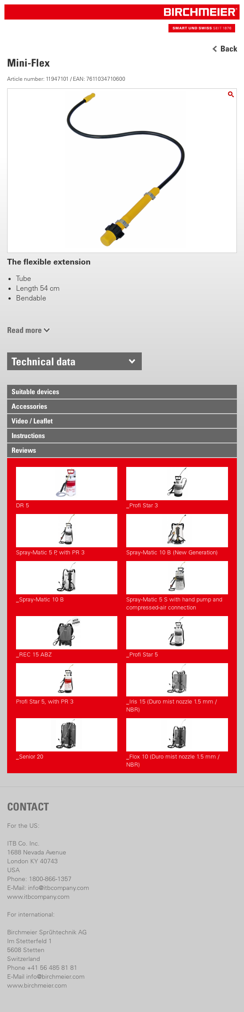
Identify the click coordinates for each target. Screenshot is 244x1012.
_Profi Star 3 (177, 488)
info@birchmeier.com (55, 976)
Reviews (24, 450)
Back (228, 48)
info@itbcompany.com (58, 888)
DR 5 (66, 488)
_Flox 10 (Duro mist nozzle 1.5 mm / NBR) (177, 743)
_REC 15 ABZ (66, 637)
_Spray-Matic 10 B (66, 582)
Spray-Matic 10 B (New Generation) (177, 535)
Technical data (44, 361)
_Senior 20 (66, 739)
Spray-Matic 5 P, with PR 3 (66, 535)
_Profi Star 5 (177, 637)
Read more (24, 330)
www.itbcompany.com (38, 897)
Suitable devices (35, 391)
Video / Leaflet (32, 420)
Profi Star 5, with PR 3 (66, 684)
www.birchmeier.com (37, 985)
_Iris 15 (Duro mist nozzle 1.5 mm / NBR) (177, 688)
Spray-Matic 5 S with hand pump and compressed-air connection (177, 586)
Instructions (28, 435)
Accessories (29, 406)
